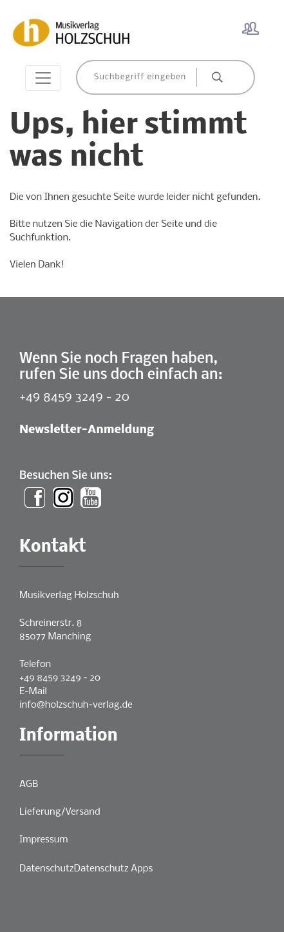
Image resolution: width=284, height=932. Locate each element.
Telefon (35, 664)
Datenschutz (46, 869)
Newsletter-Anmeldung (86, 430)
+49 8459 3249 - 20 (74, 397)
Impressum (43, 840)
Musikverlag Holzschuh (69, 595)
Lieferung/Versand (59, 812)
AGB (28, 784)
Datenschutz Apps (113, 869)
